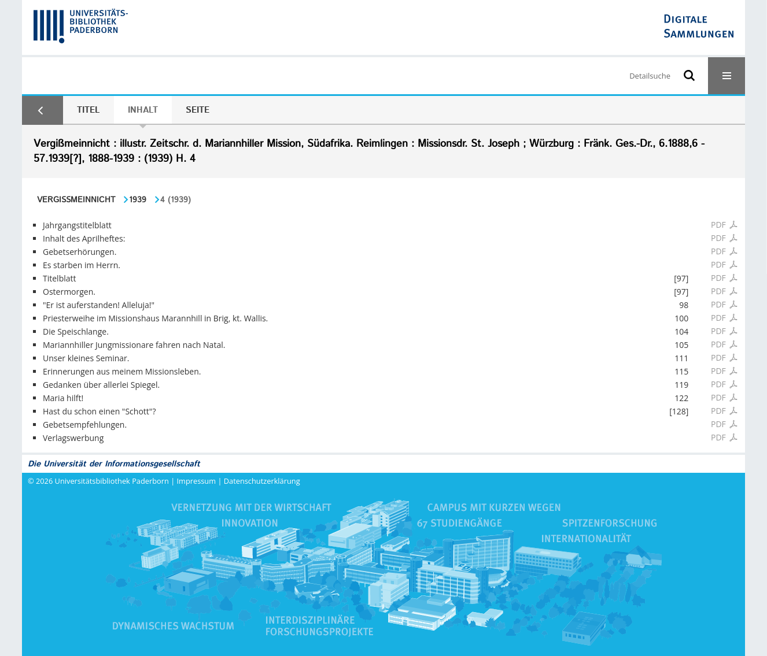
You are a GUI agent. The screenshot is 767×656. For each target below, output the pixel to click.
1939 (137, 200)
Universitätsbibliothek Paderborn (112, 481)
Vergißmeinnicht (76, 200)
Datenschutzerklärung (262, 481)
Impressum (196, 481)
